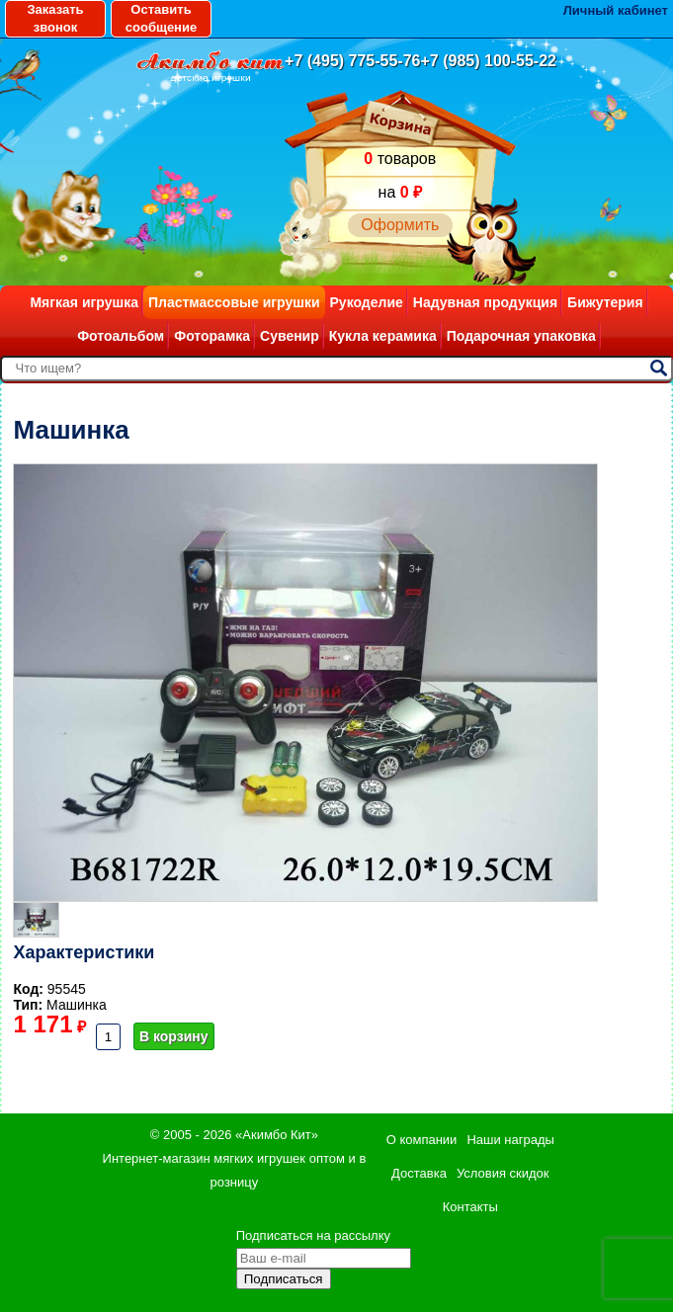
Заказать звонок (55, 18)
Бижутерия (605, 302)
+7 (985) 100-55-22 (488, 60)
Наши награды (509, 1139)
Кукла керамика (383, 336)
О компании (422, 1139)
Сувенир (289, 336)
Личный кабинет (615, 10)
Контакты (470, 1206)
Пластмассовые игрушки (234, 302)
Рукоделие (366, 302)
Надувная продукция (485, 302)
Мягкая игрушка (84, 302)
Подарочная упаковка (521, 336)
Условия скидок (503, 1173)
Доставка (419, 1173)
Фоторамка (212, 336)
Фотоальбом (120, 336)
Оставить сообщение (161, 18)
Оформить (400, 224)
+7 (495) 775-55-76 (352, 60)
